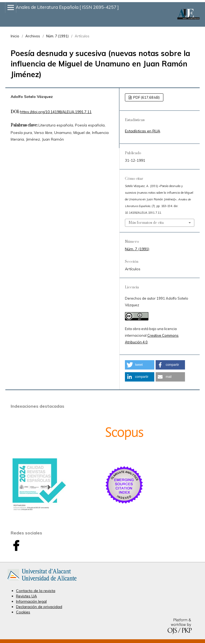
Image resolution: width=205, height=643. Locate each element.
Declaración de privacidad (39, 606)
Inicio (15, 36)
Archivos (32, 36)
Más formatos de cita (146, 222)
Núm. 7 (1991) (57, 36)
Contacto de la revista (35, 590)
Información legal (31, 601)
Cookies (23, 612)
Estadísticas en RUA (142, 131)
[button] (139, 365)
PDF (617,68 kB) (146, 97)
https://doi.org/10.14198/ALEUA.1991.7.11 (56, 111)
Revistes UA (26, 596)
